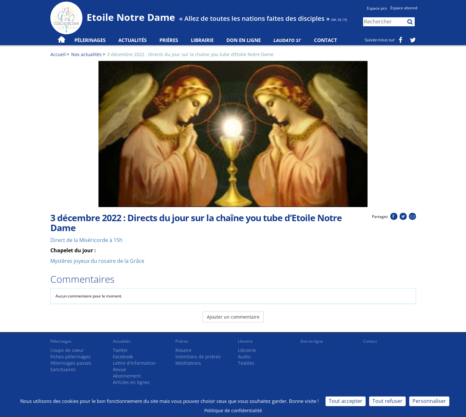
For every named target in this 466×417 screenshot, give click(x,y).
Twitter (120, 350)
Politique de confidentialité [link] (233, 410)
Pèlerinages (61, 341)
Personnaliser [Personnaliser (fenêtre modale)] (429, 400)
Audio (244, 357)
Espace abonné (404, 8)
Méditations (188, 363)
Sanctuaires (63, 369)
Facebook (123, 357)
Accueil (58, 54)
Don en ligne (243, 40)
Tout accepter (345, 400)
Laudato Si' (287, 40)
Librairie (202, 40)
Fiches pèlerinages (70, 357)
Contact (325, 40)
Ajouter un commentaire (233, 317)
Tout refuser (387, 400)
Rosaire (183, 350)
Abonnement (127, 376)
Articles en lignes (131, 382)
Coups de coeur (67, 350)
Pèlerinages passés (70, 363)
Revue (119, 369)
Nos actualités (86, 54)
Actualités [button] (132, 40)
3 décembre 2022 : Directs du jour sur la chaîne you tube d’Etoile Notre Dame (190, 54)
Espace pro (377, 8)
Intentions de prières (198, 357)
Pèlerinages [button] (90, 40)
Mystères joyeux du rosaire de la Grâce (97, 260)
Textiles (246, 363)
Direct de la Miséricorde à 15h (86, 240)
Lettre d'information (134, 363)
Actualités (122, 341)
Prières (168, 40)
